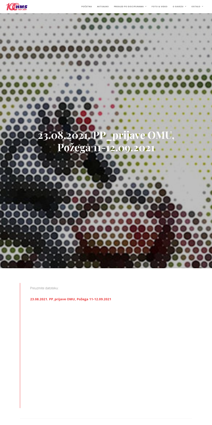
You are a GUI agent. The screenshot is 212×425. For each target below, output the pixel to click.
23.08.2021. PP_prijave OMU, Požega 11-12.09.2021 (70, 299)
